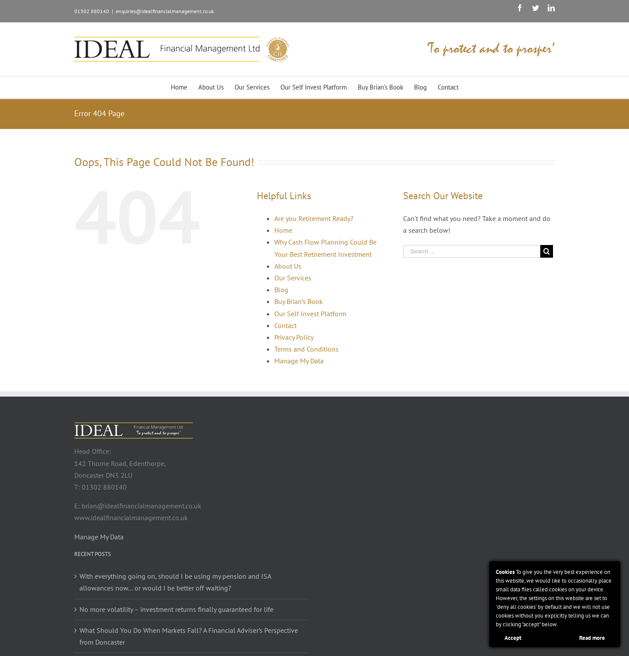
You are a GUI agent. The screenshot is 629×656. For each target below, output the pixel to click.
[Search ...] (471, 251)
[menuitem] (184, 87)
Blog (281, 289)
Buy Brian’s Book (298, 301)
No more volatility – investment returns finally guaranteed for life (176, 609)
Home (283, 230)
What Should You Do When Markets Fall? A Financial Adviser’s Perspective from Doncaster (188, 636)
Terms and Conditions (306, 349)
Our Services (292, 277)
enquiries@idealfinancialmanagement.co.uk (165, 11)
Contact (285, 325)
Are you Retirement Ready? (313, 218)
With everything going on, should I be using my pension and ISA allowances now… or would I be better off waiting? (175, 582)
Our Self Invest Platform (310, 313)
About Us (287, 266)
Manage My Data (299, 360)
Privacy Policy (294, 337)
